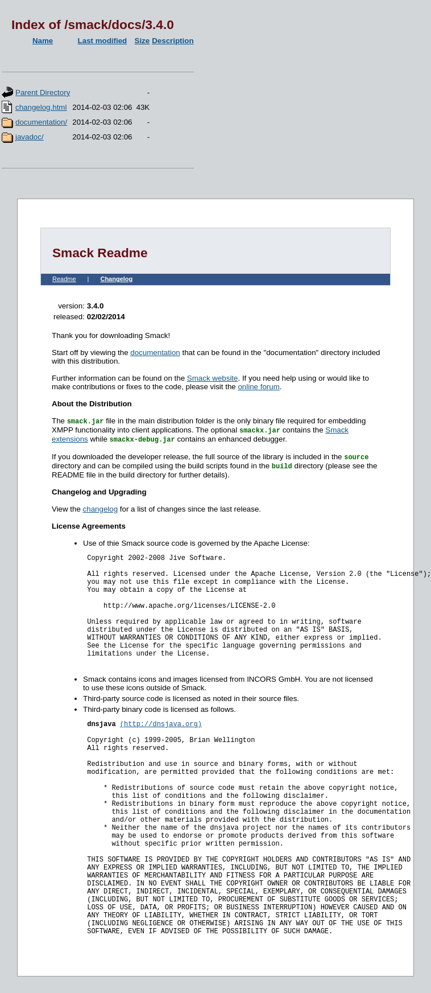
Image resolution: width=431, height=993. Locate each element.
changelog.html (41, 107)
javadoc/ (29, 137)
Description (172, 40)
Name (42, 40)
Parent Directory (42, 92)
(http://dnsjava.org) (161, 724)
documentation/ (41, 122)
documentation (155, 352)
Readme (64, 278)
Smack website (212, 378)
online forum (258, 386)
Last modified (102, 40)
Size (142, 40)
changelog (100, 509)
